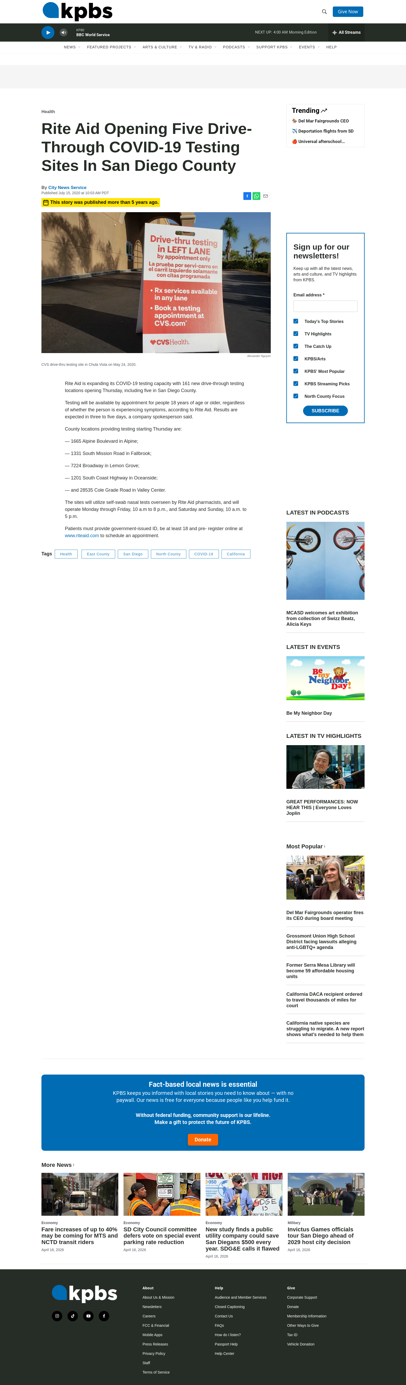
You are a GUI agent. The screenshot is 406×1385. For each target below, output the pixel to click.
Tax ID (292, 1335)
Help (331, 54)
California (236, 554)
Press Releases (155, 1344)
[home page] (76, 13)
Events (307, 54)
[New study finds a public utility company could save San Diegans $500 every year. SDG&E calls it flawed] (244, 1194)
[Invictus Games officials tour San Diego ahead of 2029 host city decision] (326, 1194)
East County (98, 554)
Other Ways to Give (303, 1325)
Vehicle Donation (301, 1344)
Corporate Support (302, 1297)
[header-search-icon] (325, 13)
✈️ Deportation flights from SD (323, 131)
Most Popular (306, 846)
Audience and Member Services (240, 1297)
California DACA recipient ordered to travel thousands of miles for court (324, 1000)
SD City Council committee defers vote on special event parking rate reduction (162, 1236)
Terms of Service (156, 1372)
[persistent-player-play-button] (48, 37)
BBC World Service (93, 40)
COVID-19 (203, 554)
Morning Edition (303, 37)
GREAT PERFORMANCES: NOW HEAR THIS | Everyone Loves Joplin (322, 807)
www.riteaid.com (82, 535)
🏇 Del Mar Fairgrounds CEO (320, 120)
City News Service (67, 187)
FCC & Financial (156, 1325)
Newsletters (152, 1307)
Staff (146, 1363)
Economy (49, 1223)
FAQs (219, 1325)
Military (294, 1223)
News (70, 54)
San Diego (133, 554)
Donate (203, 1139)
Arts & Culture (160, 54)
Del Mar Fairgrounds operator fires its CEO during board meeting (325, 915)
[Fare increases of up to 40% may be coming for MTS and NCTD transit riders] (79, 1194)
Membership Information (307, 1316)
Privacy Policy (154, 1353)
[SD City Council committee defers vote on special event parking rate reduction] (162, 1194)
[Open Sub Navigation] (80, 54)
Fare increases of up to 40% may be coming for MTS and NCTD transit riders (79, 1236)
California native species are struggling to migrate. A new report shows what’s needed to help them (325, 1028)
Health (48, 111)
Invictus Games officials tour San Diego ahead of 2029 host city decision (321, 1236)
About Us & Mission (158, 1297)
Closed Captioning (229, 1307)
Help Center (224, 1353)
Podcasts (234, 54)
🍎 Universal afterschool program (317, 144)
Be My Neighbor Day (309, 713)
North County (168, 554)
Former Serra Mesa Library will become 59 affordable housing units (320, 971)
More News (58, 1165)
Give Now (349, 13)
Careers (149, 1316)
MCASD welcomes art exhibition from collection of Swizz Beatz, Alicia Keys (322, 618)
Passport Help (226, 1344)
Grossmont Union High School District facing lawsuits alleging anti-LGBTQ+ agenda (321, 941)
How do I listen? (228, 1335)
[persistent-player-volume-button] (63, 38)
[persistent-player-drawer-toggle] (346, 37)
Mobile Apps (152, 1335)
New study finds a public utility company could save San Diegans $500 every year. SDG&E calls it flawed (243, 1239)
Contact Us (224, 1316)
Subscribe (325, 410)
